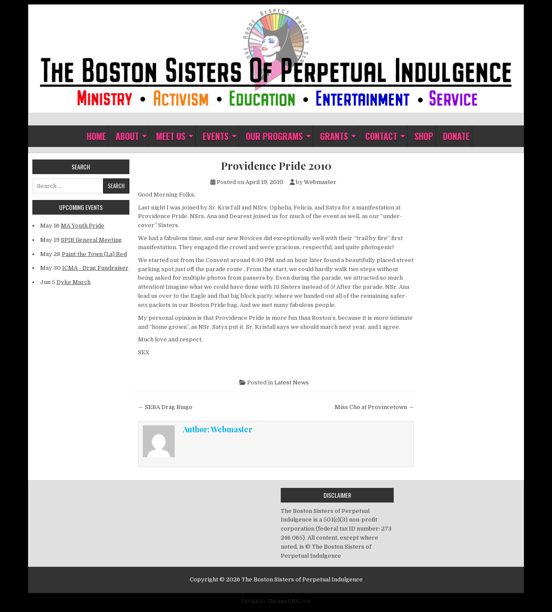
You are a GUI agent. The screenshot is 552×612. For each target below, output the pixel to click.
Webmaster (320, 182)
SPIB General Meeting (91, 240)
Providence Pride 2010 (276, 165)
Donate (456, 136)
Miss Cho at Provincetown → (374, 407)
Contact (381, 136)
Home (96, 136)
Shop (423, 136)
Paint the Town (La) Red (94, 254)
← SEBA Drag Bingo (165, 407)
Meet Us (170, 136)
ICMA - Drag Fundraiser (95, 268)
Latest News (291, 382)
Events (216, 136)
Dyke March (73, 282)
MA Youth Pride (82, 225)
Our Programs (274, 136)
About (127, 136)
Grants (334, 136)
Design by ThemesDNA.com (276, 601)
